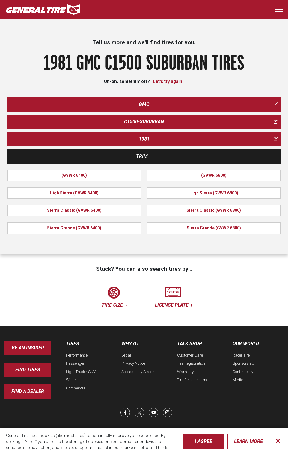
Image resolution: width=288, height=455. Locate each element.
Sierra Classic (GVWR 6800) (213, 210)
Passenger (75, 363)
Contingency (243, 371)
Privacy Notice (133, 363)
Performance (77, 355)
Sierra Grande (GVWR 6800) (214, 228)
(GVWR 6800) (214, 175)
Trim (142, 156)
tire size (114, 296)
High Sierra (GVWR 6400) (74, 193)
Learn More (248, 441)
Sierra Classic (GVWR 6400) (74, 210)
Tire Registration (191, 363)
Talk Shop (189, 343)
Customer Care (190, 355)
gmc (208, 104)
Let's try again (167, 81)
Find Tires (27, 369)
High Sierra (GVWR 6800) (213, 193)
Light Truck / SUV (81, 371)
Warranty (185, 371)
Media (238, 380)
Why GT (130, 343)
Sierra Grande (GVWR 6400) (74, 228)
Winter (71, 380)
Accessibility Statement (141, 371)
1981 (208, 139)
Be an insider (28, 348)
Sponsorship (243, 363)
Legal (126, 355)
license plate (173, 296)
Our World (246, 343)
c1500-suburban (201, 121)
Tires (72, 343)
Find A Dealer (27, 391)
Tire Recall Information (196, 380)
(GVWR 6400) (74, 175)
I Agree (203, 441)
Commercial (76, 388)
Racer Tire (241, 355)
